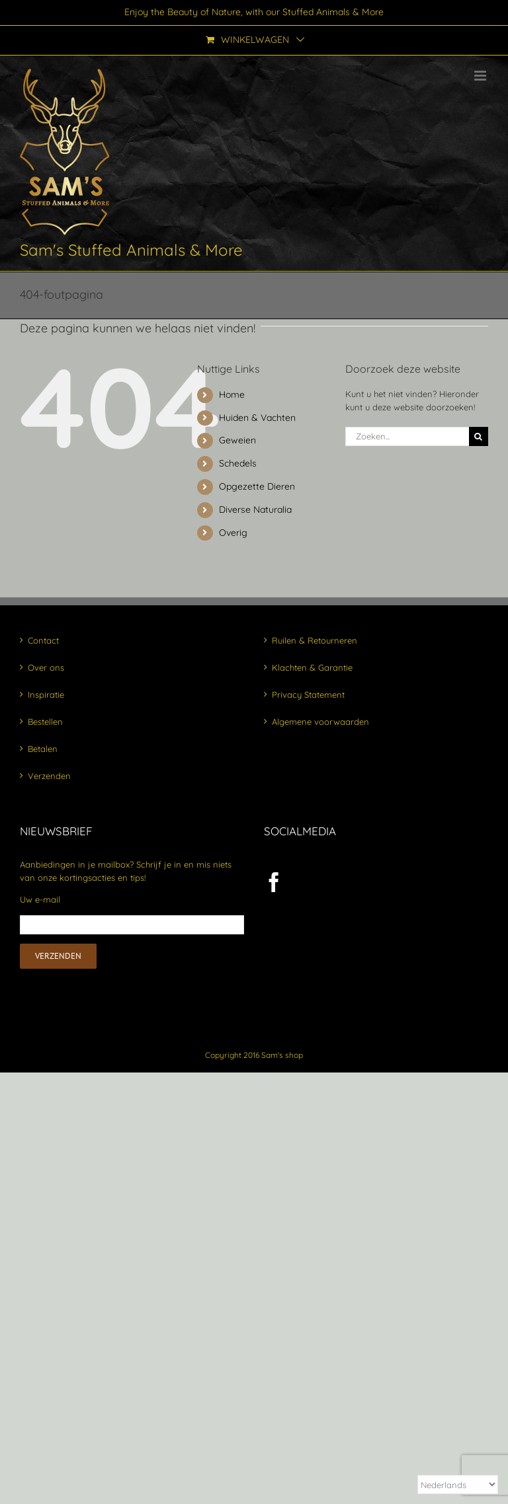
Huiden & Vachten (257, 418)
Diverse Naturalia (255, 509)
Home (232, 394)
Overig (233, 533)
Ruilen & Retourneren (314, 640)
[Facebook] (274, 882)
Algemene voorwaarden (320, 721)
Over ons (46, 667)
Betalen (43, 748)
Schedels (238, 463)
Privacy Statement (308, 694)
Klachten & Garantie (312, 667)
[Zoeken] (478, 436)
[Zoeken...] (407, 436)
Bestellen (45, 721)
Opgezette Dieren (257, 486)
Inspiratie (46, 694)
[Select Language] (457, 1484)
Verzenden (49, 776)
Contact (43, 640)
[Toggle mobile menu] (481, 76)
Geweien (237, 440)
